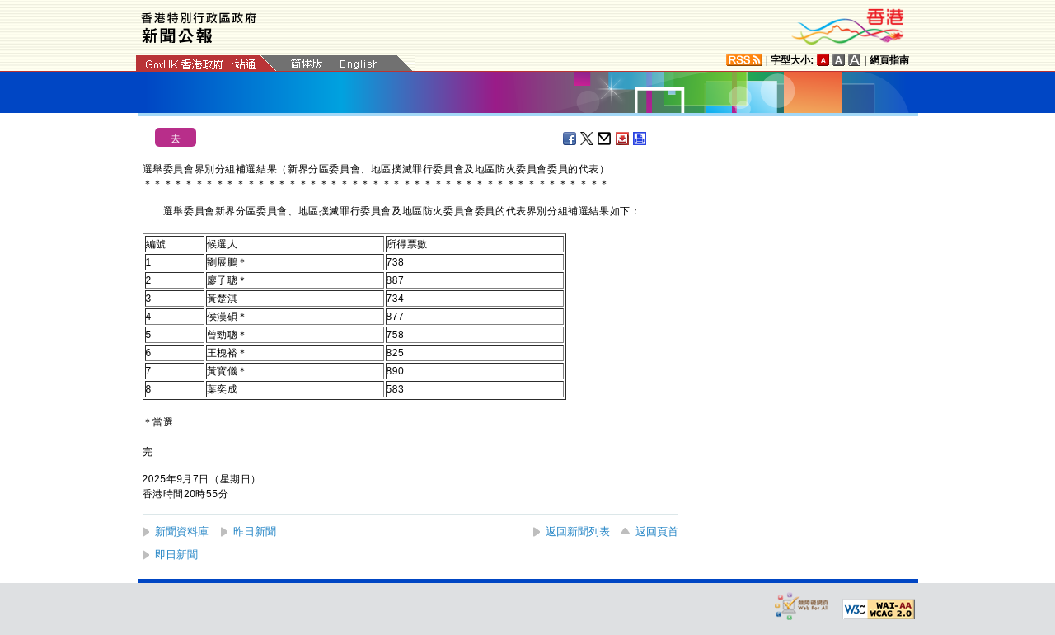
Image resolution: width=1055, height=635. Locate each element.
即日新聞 (176, 554)
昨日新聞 (254, 531)
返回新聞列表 (578, 531)
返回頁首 (656, 531)
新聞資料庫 (182, 531)
